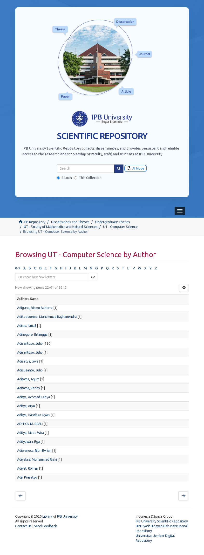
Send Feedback (45, 526)
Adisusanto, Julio (30, 370)
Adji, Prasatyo (27, 477)
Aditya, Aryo (26, 406)
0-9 (17, 268)
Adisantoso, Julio (30, 343)
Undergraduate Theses (112, 222)
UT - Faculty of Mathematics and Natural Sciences (60, 227)
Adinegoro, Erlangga (32, 334)
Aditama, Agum (28, 379)
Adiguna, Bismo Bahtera (35, 308)
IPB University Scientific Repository (162, 521)
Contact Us (23, 526)
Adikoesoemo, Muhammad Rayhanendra (47, 317)
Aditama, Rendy (28, 388)
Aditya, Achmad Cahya (33, 397)
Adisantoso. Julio (30, 352)
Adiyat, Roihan (27, 468)
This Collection (88, 178)
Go (93, 277)
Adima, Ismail (26, 326)
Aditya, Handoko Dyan (33, 415)
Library (47, 516)
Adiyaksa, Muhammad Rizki (37, 459)
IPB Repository (34, 222)
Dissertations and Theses (70, 222)
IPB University (67, 516)
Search (64, 178)
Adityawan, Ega (28, 442)
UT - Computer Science (120, 227)
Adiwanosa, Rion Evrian (34, 450)
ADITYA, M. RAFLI (30, 424)
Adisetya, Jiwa (27, 361)
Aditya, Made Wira (30, 433)
